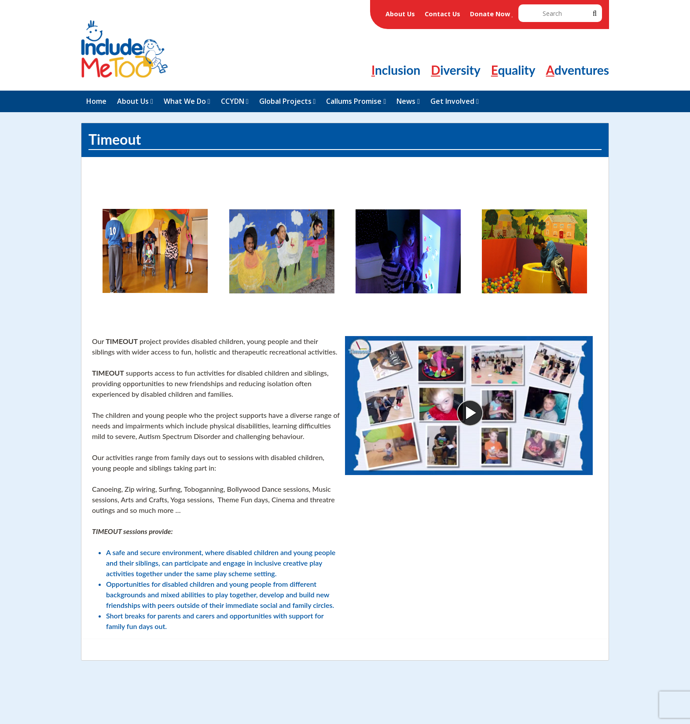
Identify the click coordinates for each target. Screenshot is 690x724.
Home (96, 101)
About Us (400, 14)
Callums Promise (354, 101)
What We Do (185, 101)
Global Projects (285, 101)
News (405, 101)
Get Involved (452, 101)
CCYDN (232, 101)
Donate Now (492, 14)
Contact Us (442, 14)
